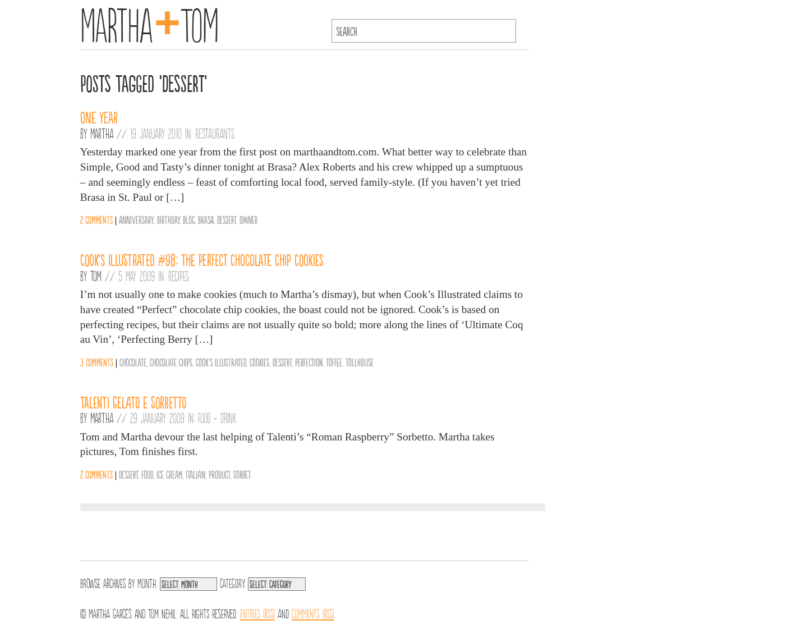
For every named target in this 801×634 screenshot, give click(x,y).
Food (147, 474)
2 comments (96, 219)
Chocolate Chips (171, 361)
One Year (99, 117)
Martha (101, 133)
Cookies (259, 361)
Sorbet (242, 474)
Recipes (178, 275)
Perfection (309, 361)
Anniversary (136, 219)
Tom (96, 275)
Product (219, 474)
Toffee (334, 361)
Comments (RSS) (313, 613)
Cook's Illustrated (221, 361)
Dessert (226, 219)
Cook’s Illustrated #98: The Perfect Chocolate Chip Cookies (202, 259)
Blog (189, 219)
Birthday (168, 219)
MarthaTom (149, 22)
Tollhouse (360, 361)
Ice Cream (169, 474)
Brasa (206, 219)
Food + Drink (217, 417)
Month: (147, 582)
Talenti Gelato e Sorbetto (133, 402)
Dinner (248, 219)
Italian (195, 474)
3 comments (96, 361)
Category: (232, 582)
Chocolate (132, 361)
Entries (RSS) (257, 613)
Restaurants (214, 133)
